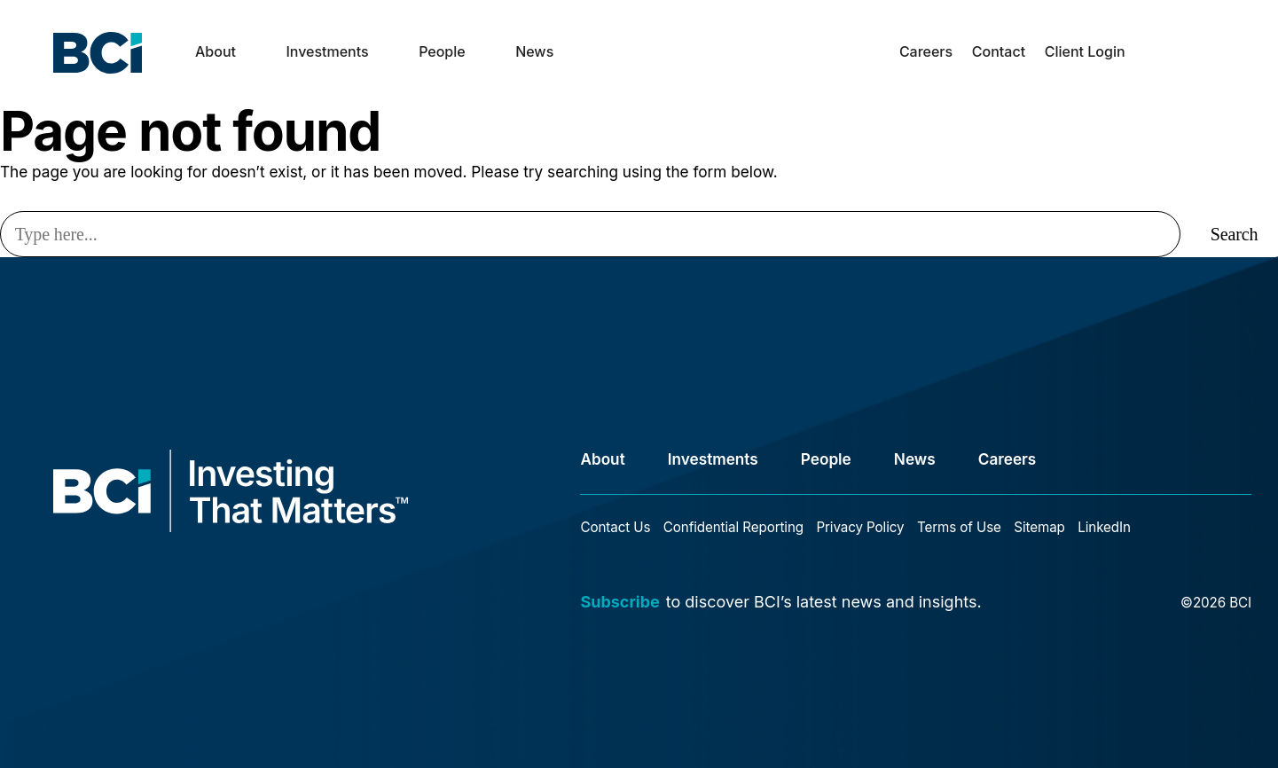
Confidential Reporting (733, 527)
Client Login (1085, 51)
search (1153, 65)
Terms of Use (959, 527)
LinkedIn (1104, 527)
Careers (926, 51)
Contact (998, 51)
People (442, 51)
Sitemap (1039, 527)
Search (1234, 234)
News (534, 51)
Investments (327, 51)
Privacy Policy (860, 527)
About (215, 51)
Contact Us (615, 527)
